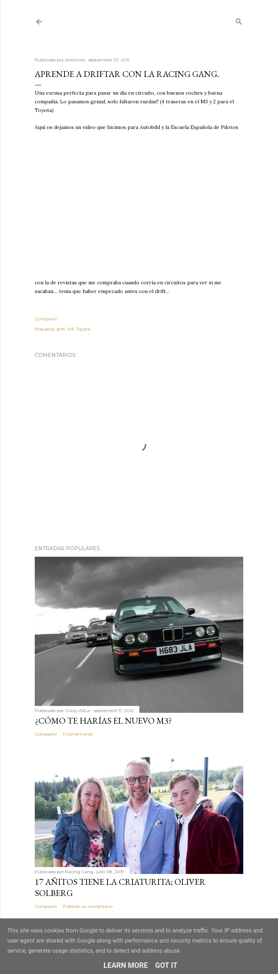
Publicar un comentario (88, 906)
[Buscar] (239, 20)
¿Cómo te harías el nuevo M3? (103, 720)
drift (60, 329)
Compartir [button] (46, 319)
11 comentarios (78, 734)
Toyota (83, 329)
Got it (166, 965)
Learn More (126, 965)
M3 (70, 329)
